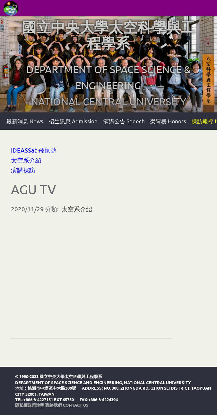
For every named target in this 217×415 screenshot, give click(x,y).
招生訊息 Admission (73, 121)
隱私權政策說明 (29, 405)
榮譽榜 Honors (168, 121)
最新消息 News (24, 121)
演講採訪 (23, 170)
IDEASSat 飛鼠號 (33, 150)
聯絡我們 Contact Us (67, 405)
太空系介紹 (26, 160)
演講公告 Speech (124, 121)
